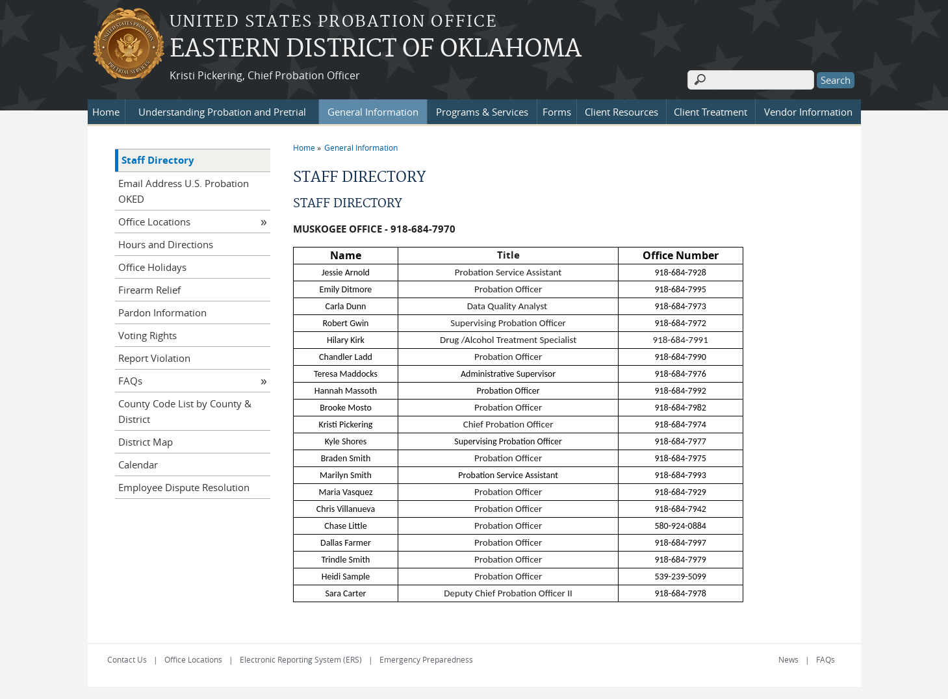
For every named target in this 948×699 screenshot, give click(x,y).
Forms (557, 111)
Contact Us (127, 659)
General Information (372, 111)
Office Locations (154, 220)
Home (106, 111)
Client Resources (621, 111)
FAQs (130, 380)
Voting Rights (147, 334)
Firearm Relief (149, 289)
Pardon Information (162, 311)
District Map (145, 441)
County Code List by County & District (184, 410)
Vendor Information (808, 111)
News (788, 659)
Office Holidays (152, 266)
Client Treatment (710, 111)
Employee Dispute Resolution (184, 486)
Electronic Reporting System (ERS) (301, 659)
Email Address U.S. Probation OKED (183, 190)
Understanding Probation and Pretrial (222, 111)
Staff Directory (158, 159)
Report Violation (154, 357)
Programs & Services (482, 111)
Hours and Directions (165, 243)
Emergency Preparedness (426, 659)
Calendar (138, 463)
